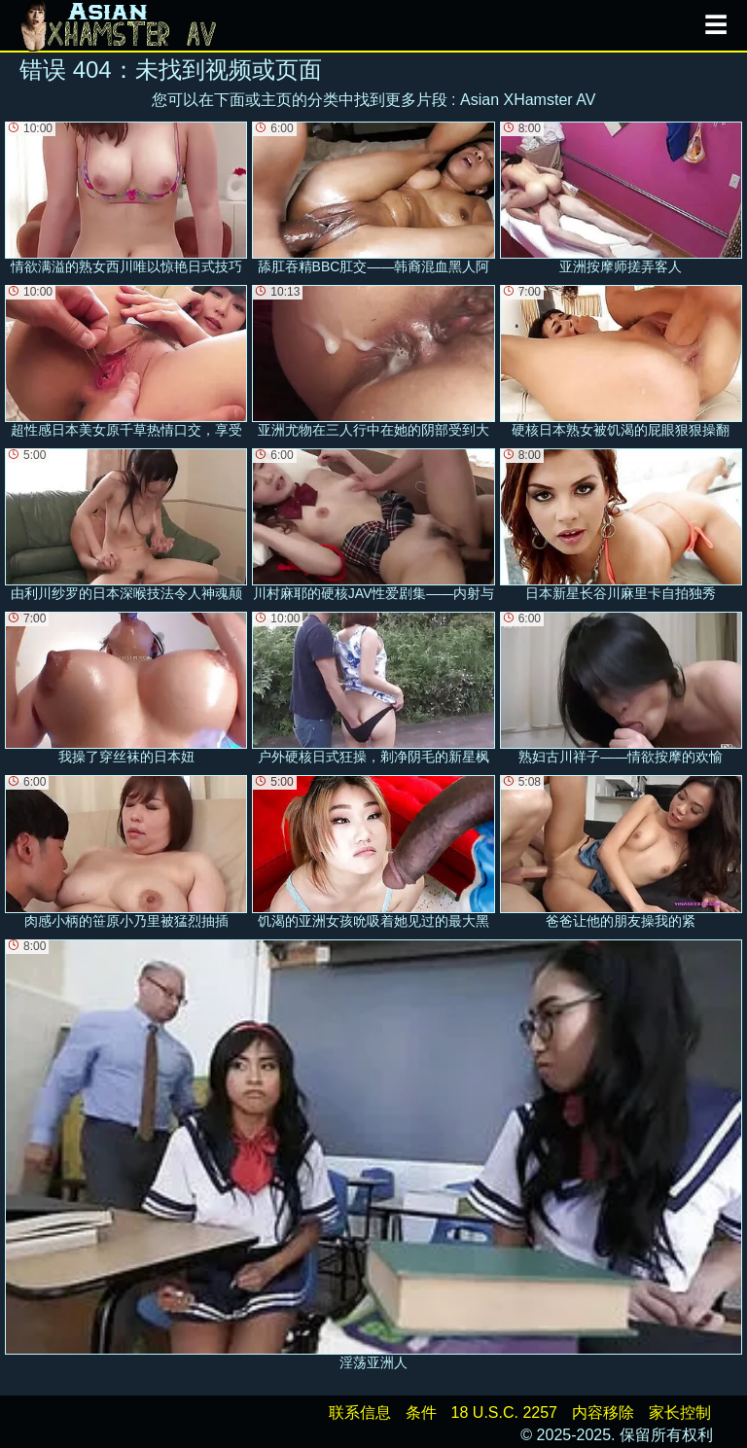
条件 (421, 1412)
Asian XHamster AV (527, 99)
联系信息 (360, 1412)
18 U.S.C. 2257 (504, 1412)
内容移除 (603, 1412)
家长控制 (680, 1412)
